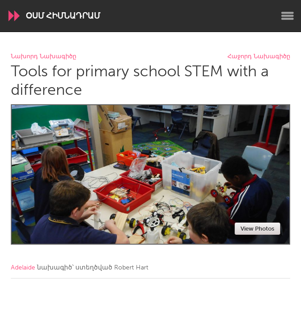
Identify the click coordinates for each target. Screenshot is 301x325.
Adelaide (23, 267)
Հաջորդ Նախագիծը (258, 57)
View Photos (257, 228)
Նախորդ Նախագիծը (43, 57)
